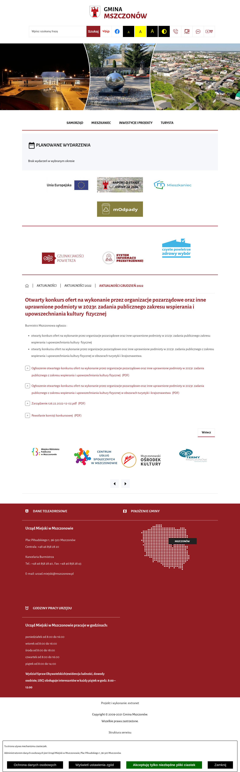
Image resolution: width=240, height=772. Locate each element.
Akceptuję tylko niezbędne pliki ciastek (164, 765)
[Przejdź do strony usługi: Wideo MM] (209, 31)
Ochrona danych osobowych (35, 765)
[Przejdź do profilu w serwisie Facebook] (117, 31)
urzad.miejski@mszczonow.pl (54, 573)
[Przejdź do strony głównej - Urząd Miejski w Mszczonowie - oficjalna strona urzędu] (120, 13)
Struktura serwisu (120, 732)
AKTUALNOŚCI (47, 285)
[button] (114, 483)
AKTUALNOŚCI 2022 (77, 285)
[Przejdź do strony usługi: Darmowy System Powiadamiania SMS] (198, 31)
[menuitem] (75, 123)
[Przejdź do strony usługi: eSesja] (186, 31)
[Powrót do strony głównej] (27, 286)
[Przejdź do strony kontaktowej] (175, 31)
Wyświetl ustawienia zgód (94, 765)
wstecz (206, 432)
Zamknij (220, 765)
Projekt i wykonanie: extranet (120, 703)
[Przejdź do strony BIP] (105, 31)
